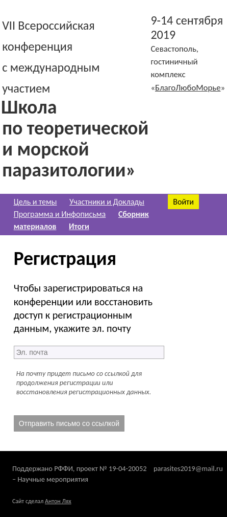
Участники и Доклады (106, 202)
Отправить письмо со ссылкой (69, 423)
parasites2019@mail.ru (188, 468)
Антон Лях (58, 501)
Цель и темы (35, 202)
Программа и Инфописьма (60, 214)
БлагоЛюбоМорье (187, 87)
